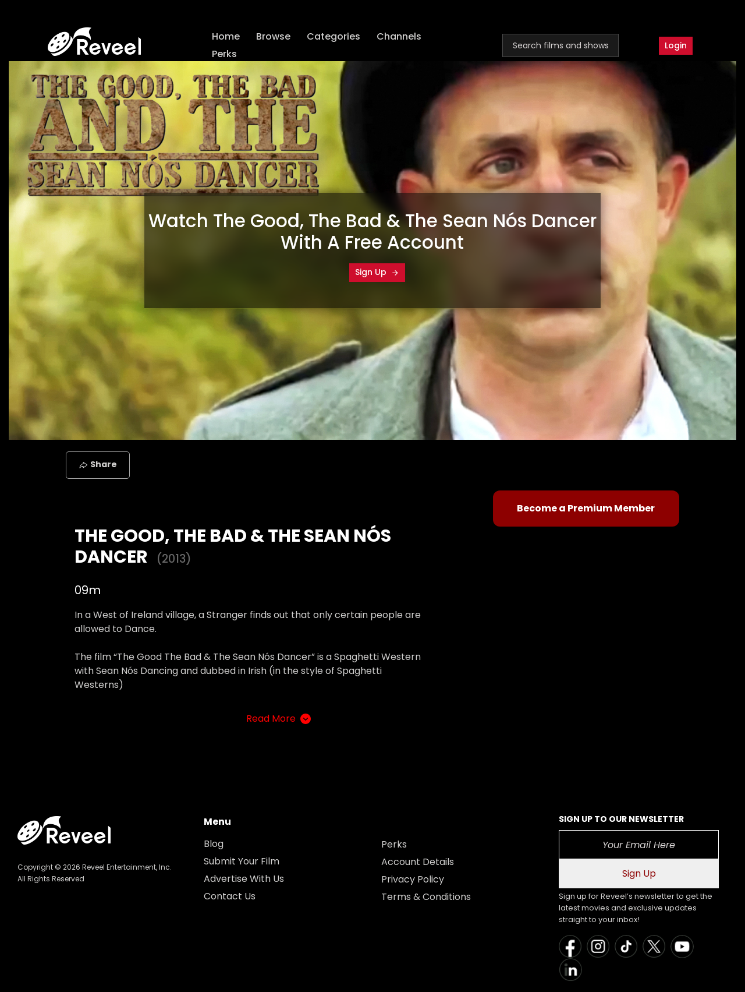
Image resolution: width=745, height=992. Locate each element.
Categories (333, 36)
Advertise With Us (244, 878)
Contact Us (230, 896)
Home (226, 36)
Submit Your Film (241, 861)
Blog (214, 843)
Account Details (417, 862)
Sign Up (377, 272)
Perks (224, 54)
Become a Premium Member (586, 508)
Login (676, 45)
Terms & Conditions (426, 896)
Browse (273, 36)
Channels (399, 36)
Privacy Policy (412, 879)
